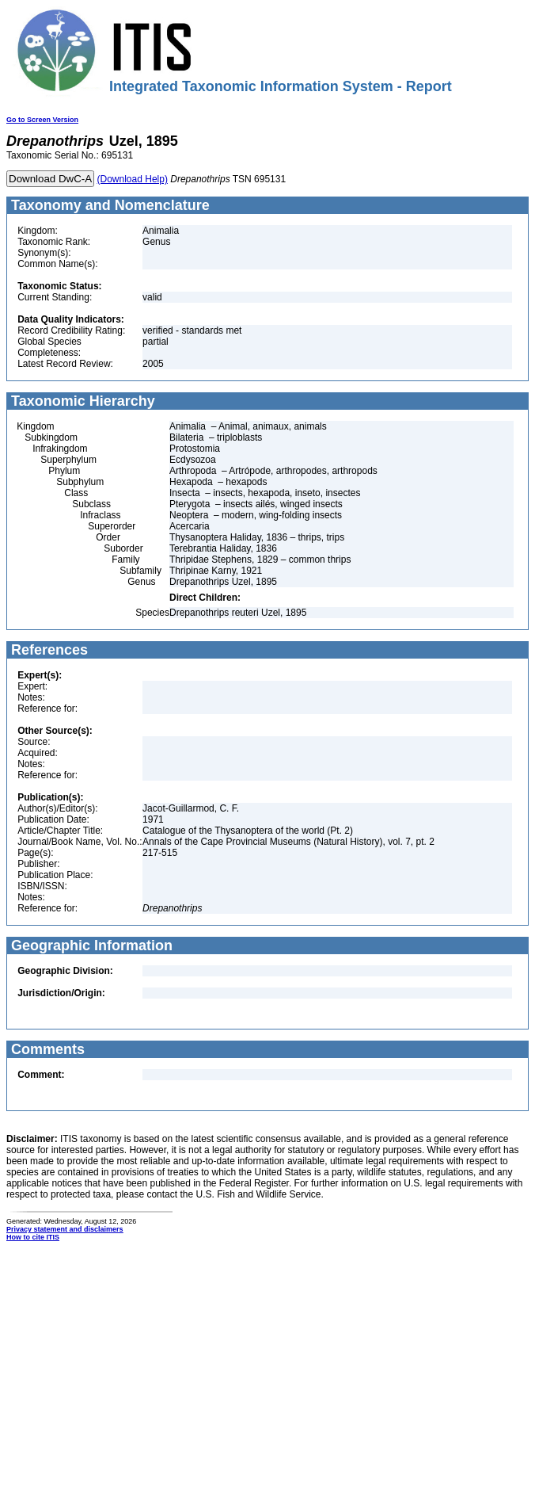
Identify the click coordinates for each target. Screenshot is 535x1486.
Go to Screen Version (42, 120)
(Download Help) (132, 179)
